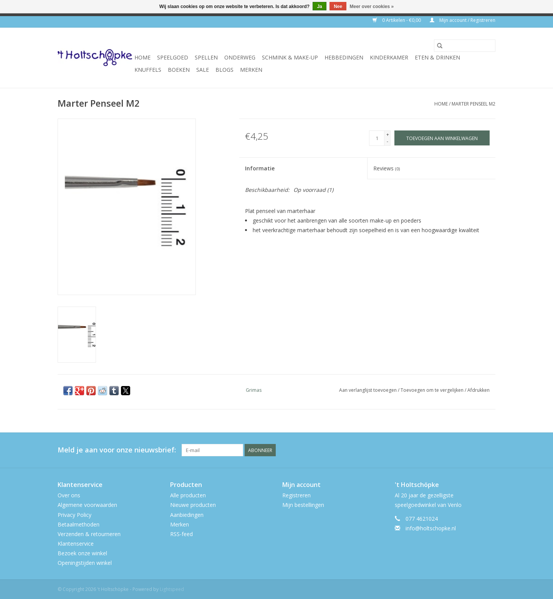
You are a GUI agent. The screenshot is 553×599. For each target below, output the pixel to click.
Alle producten (188, 495)
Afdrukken (478, 390)
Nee (338, 6)
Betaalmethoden (78, 524)
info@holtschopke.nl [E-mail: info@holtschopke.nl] (431, 528)
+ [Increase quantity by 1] (387, 134)
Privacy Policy (74, 514)
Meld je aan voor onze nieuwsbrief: (117, 450)
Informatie (260, 168)
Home (142, 57)
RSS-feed (181, 534)
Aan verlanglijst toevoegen (368, 390)
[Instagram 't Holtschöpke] (489, 450)
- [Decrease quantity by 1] (387, 141)
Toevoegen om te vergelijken (433, 390)
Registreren (296, 495)
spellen (206, 57)
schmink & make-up (290, 57)
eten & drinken (437, 57)
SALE (202, 69)
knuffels (147, 69)
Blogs (224, 69)
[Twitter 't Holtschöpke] (475, 450)
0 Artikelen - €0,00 (397, 20)
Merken (251, 69)
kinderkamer (389, 57)
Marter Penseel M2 (473, 104)
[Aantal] (376, 138)
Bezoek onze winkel (82, 553)
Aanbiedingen (187, 514)
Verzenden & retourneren (89, 534)
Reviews (386, 168)
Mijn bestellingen (303, 504)
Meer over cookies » (372, 6)
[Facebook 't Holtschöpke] (461, 450)
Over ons (69, 495)
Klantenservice (76, 543)
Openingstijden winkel (85, 562)
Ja (319, 6)
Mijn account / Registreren (462, 20)
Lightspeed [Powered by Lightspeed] (172, 589)
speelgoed (172, 57)
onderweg (239, 57)
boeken (179, 69)
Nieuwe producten (193, 504)
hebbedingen (344, 57)
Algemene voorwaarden (87, 504)
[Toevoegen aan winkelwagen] (442, 137)
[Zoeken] (464, 46)
